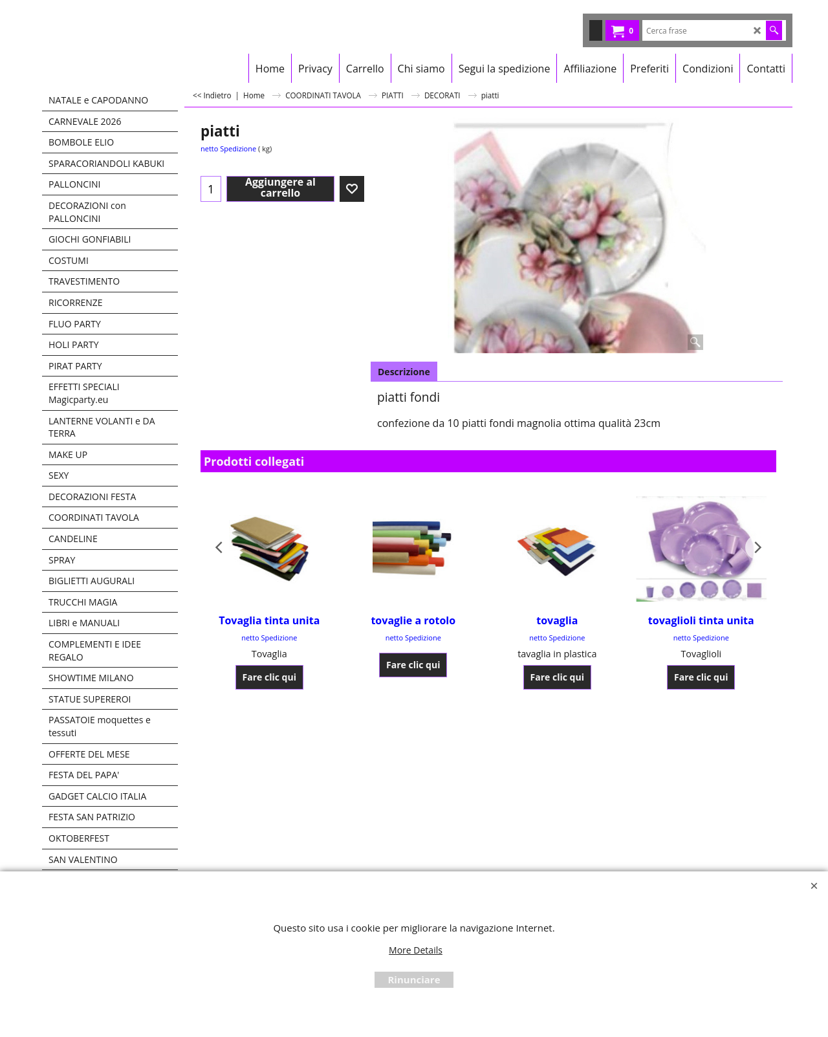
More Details (415, 950)
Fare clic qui (269, 677)
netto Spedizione (228, 148)
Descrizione (404, 372)
